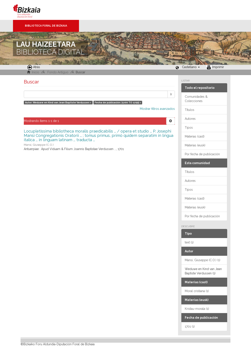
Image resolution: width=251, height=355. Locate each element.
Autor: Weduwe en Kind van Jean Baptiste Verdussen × (58, 102)
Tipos (189, 127)
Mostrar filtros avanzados (157, 108)
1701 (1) (190, 326)
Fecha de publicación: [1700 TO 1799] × (118, 102)
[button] (191, 67)
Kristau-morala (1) (197, 308)
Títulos (189, 110)
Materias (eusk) (195, 145)
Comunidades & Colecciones (196, 99)
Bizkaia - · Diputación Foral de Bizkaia (31, 10)
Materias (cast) (194, 136)
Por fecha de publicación (202, 154)
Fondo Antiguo (57, 72)
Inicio (35, 72)
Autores (190, 118)
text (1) (189, 242)
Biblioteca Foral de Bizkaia (46, 25)
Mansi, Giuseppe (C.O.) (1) (202, 260)
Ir (171, 94)
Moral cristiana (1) (197, 291)
